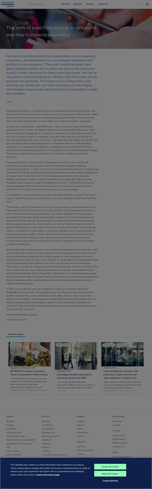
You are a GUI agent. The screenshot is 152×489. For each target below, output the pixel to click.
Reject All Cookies (110, 474)
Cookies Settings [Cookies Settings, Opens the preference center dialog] (110, 480)
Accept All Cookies (110, 466)
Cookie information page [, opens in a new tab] (48, 475)
